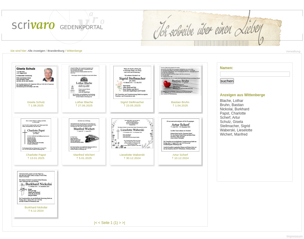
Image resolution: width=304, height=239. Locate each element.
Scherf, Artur (230, 117)
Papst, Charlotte (233, 113)
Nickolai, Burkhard (234, 109)
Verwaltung (293, 51)
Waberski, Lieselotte (236, 130)
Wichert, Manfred (233, 134)
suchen (227, 81)
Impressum (294, 236)
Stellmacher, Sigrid (235, 126)
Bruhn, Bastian (232, 105)
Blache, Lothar (231, 101)
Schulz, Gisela (231, 122)
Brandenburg (56, 50)
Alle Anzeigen (36, 50)
